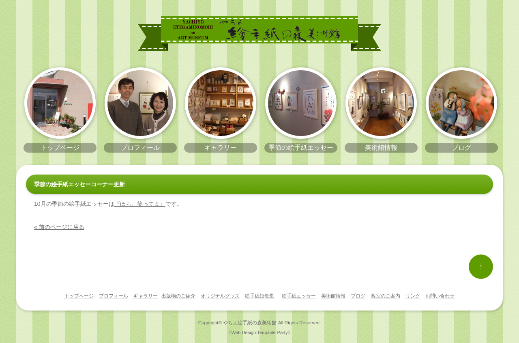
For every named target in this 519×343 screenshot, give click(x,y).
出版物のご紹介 (178, 296)
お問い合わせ (440, 296)
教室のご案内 (385, 296)
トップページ (79, 296)
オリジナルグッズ (220, 296)
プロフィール (113, 296)
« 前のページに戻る (59, 227)
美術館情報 (333, 296)
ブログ (358, 296)
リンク (412, 296)
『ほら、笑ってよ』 (139, 204)
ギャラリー (145, 296)
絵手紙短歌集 (259, 296)
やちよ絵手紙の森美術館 (250, 322)
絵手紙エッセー (299, 296)
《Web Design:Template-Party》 (259, 332)
